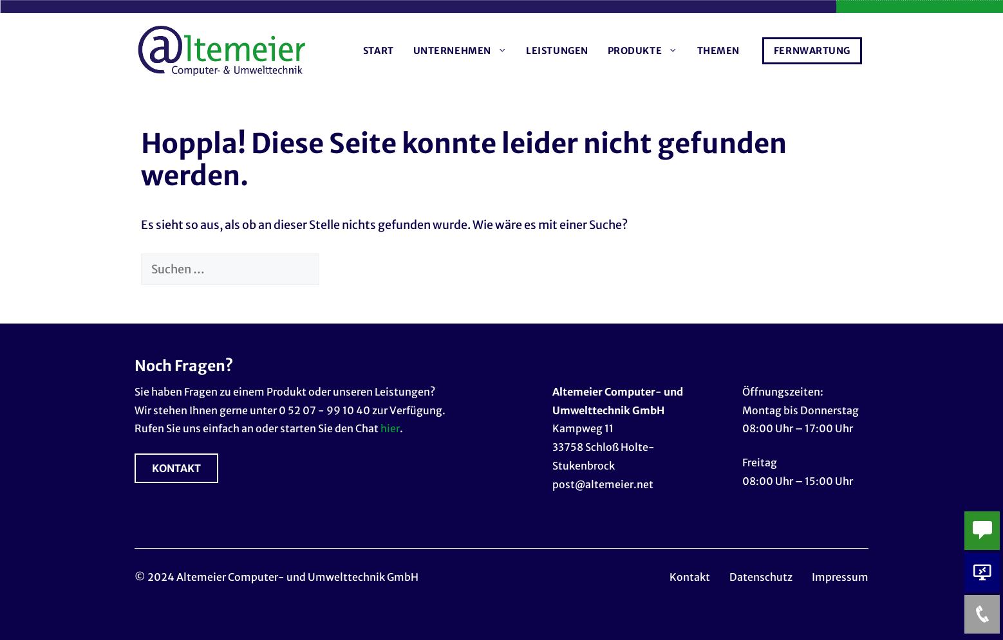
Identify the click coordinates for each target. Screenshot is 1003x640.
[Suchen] (340, 269)
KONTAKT (176, 468)
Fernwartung (812, 51)
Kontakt (690, 577)
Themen (718, 51)
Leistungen (557, 51)
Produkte (648, 50)
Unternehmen (465, 50)
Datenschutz (760, 577)
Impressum (840, 577)
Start (378, 51)
